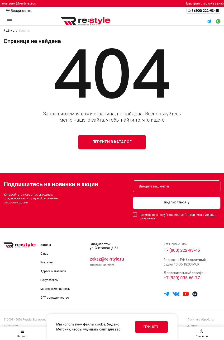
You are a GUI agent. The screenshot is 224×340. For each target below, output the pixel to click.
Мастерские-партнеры (55, 289)
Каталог (45, 244)
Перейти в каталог (112, 142)
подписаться (177, 202)
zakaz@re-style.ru (107, 258)
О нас (44, 253)
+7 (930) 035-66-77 (182, 277)
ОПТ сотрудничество (54, 297)
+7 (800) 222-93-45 (182, 250)
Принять (151, 327)
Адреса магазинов (53, 271)
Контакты (46, 262)
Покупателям (49, 280)
